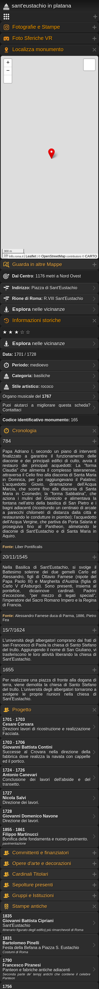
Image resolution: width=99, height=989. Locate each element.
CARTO (91, 256)
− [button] (8, 71)
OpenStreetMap (53, 256)
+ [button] (8, 63)
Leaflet (31, 256)
